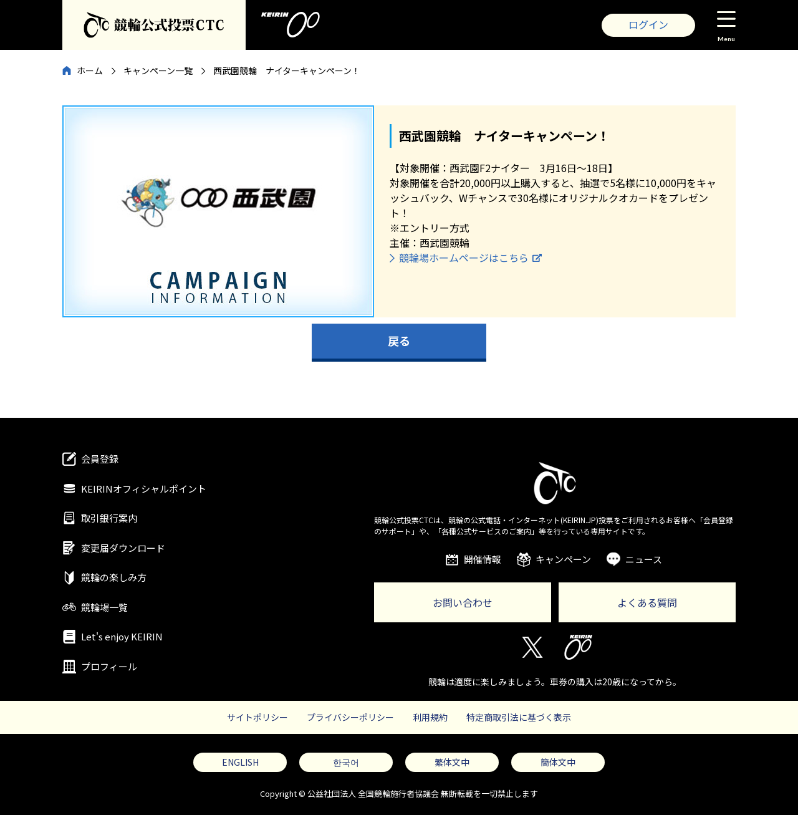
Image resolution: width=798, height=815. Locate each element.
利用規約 (430, 717)
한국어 (346, 762)
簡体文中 (558, 762)
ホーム (90, 70)
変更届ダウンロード (123, 547)
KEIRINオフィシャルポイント (143, 488)
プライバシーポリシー (350, 717)
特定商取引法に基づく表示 (518, 717)
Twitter (531, 647)
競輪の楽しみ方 (114, 577)
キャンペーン (563, 559)
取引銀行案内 (109, 517)
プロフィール (109, 666)
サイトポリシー (257, 717)
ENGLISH (240, 762)
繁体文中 (452, 762)
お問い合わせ (463, 602)
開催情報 (482, 559)
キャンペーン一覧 (158, 70)
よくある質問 (647, 602)
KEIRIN (578, 647)
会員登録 (99, 458)
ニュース (643, 559)
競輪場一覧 (104, 607)
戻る (399, 340)
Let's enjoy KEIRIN (122, 636)
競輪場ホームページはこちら (464, 257)
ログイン (648, 24)
